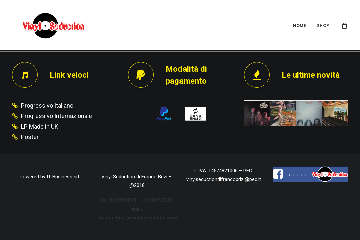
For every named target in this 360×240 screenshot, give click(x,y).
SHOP (323, 25)
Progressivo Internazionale (56, 115)
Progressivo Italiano (47, 105)
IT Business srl (63, 177)
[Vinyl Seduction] (45, 25)
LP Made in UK (39, 126)
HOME (299, 25)
